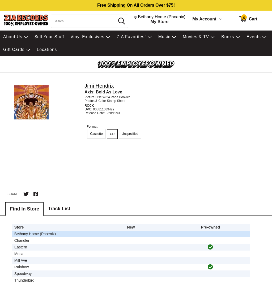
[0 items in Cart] (248, 19)
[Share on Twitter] (26, 194)
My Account (204, 19)
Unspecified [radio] (130, 134)
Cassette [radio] (96, 134)
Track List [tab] (59, 208)
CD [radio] (112, 134)
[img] (210, 247)
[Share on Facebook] (35, 194)
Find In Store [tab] (24, 209)
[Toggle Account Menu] (221, 19)
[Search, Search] (83, 21)
